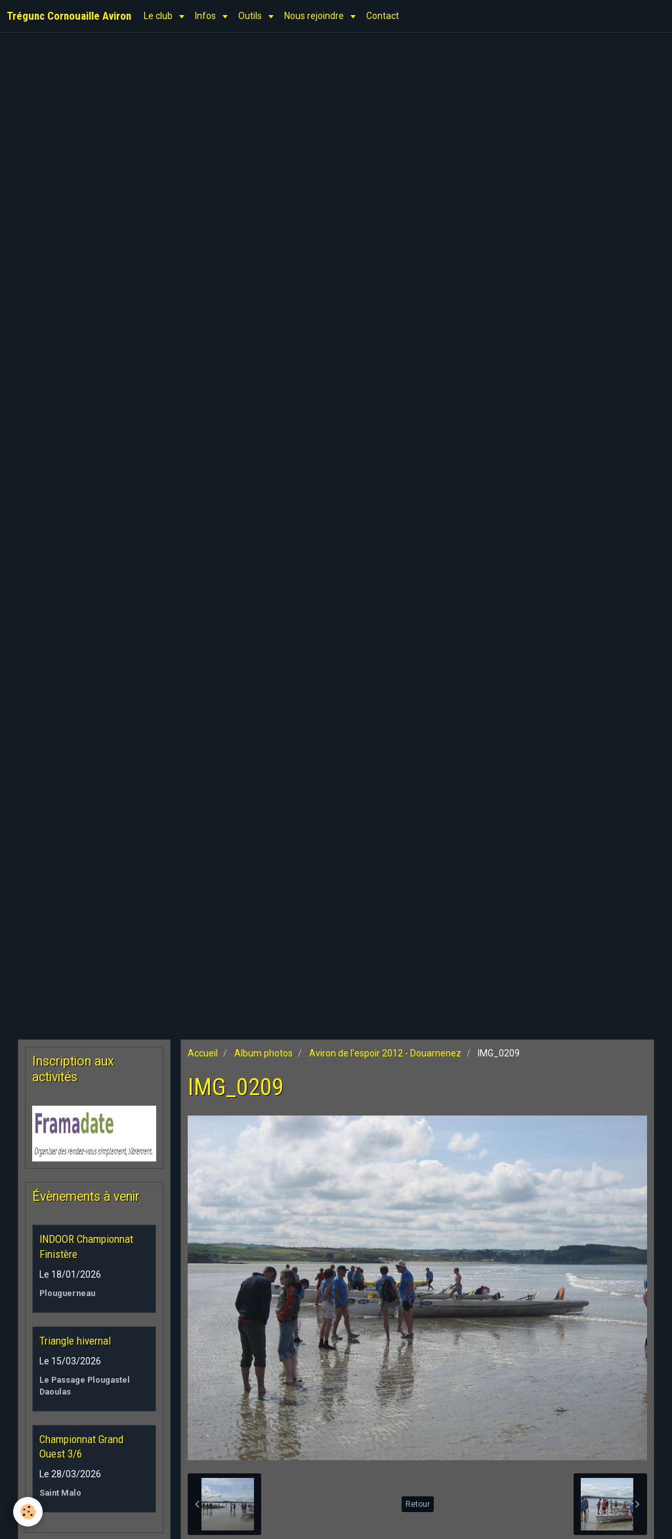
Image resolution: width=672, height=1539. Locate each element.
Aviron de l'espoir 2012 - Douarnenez (385, 1053)
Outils (251, 16)
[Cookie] (28, 1512)
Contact (382, 16)
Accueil (203, 1053)
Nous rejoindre (315, 16)
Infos (206, 16)
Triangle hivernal (75, 1340)
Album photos (263, 1053)
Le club (159, 16)
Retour (418, 1504)
